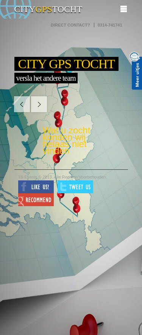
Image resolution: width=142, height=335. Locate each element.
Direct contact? (70, 25)
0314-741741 (110, 25)
